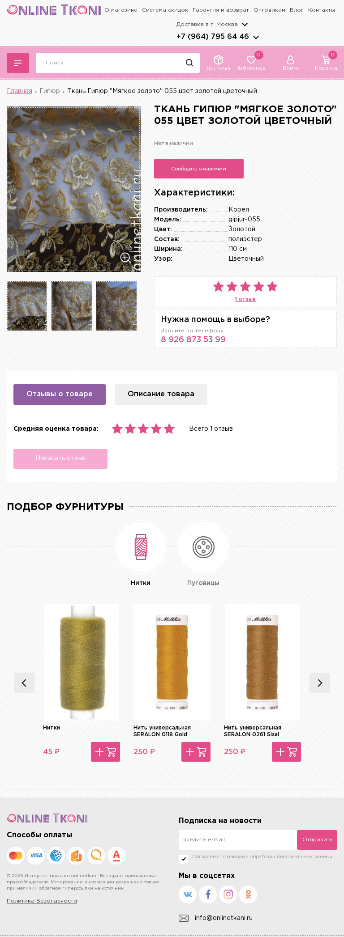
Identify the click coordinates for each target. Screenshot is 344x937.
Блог (297, 10)
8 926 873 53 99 (193, 339)
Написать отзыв (60, 458)
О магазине (121, 10)
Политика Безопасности (42, 901)
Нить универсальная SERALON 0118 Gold (162, 731)
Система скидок (165, 10)
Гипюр (49, 91)
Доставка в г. (207, 24)
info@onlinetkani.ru (216, 918)
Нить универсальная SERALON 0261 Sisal (252, 731)
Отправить (317, 839)
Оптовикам (269, 10)
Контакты (321, 10)
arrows (255, 37)
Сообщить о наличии (198, 168)
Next (320, 683)
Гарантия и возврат (221, 10)
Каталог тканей (18, 63)
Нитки (51, 727)
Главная (19, 91)
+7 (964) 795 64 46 (212, 37)
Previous (24, 683)
